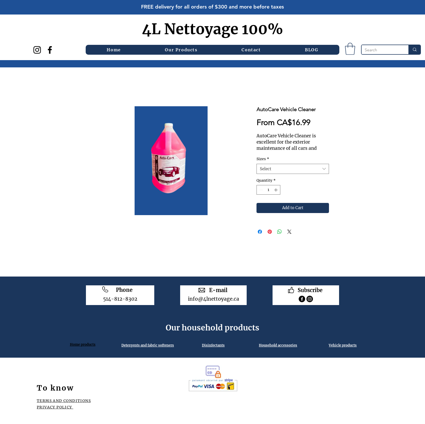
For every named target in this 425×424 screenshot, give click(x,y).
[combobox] (293, 169)
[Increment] (276, 189)
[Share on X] (289, 232)
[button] (181, 50)
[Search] (381, 50)
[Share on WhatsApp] (279, 232)
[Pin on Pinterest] (270, 232)
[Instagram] (37, 50)
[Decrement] (260, 189)
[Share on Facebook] (260, 232)
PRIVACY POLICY (55, 407)
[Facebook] (50, 50)
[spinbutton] (268, 189)
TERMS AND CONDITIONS (64, 400)
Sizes (263, 159)
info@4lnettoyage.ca (213, 299)
